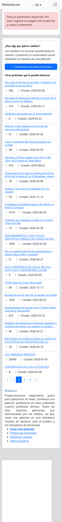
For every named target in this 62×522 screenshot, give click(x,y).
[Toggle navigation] (55, 4)
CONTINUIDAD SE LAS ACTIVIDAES (27, 366)
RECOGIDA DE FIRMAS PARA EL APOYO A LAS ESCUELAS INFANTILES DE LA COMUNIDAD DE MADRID (30, 341)
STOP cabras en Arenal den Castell (23, 282)
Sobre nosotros (19, 441)
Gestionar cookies (21, 437)
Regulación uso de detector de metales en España (31, 295)
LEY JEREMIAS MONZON (20, 354)
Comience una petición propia (31, 67)
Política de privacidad (23, 433)
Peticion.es (11, 4)
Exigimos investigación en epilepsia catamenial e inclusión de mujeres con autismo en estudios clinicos (31, 326)
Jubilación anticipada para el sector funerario (28, 113)
